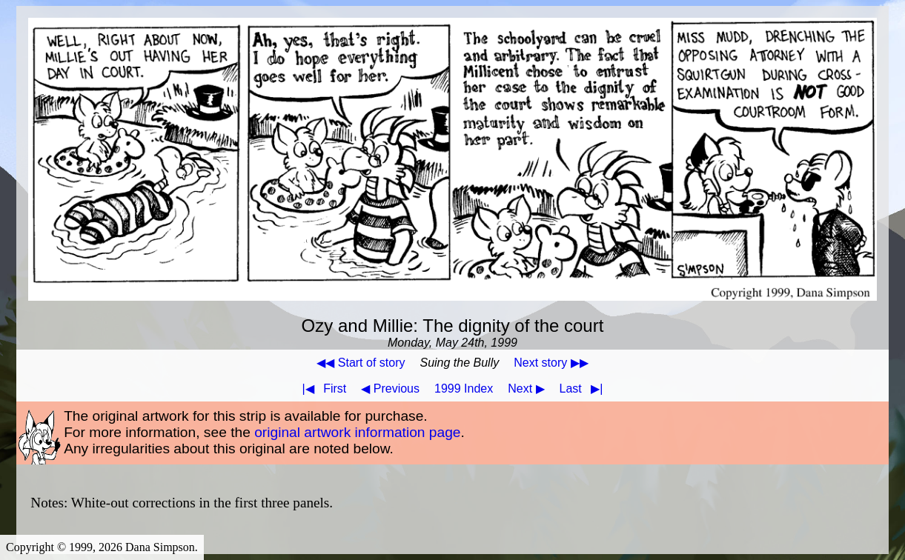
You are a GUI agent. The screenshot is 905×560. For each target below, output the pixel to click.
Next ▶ (526, 388)
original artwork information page (357, 432)
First (321, 388)
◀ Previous (390, 388)
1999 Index (463, 388)
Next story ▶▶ (551, 362)
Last (584, 388)
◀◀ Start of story (360, 362)
